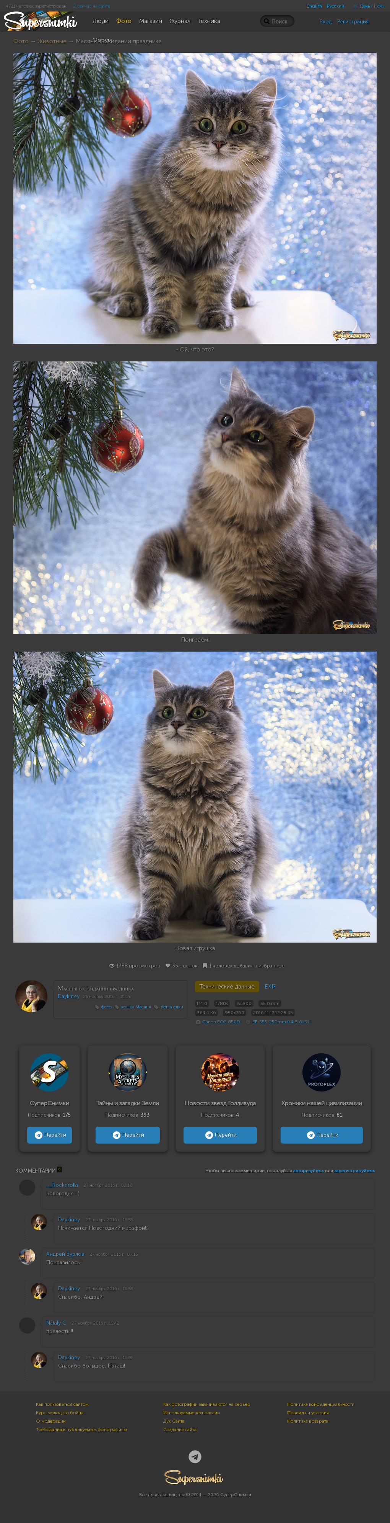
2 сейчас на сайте (91, 6)
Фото (21, 41)
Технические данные (227, 986)
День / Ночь (366, 6)
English (314, 6)
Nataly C (56, 1323)
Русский (335, 6)
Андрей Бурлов (65, 1254)
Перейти (49, 1135)
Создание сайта (180, 1429)
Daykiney (69, 996)
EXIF (270, 986)
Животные (52, 41)
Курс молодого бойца (59, 1412)
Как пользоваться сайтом (62, 1404)
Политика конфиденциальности (320, 1404)
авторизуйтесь (308, 1170)
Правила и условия (308, 1412)
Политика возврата (307, 1421)
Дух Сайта (174, 1421)
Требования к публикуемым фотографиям (81, 1429)
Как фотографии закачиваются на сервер (206, 1404)
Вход (326, 21)
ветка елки (172, 1007)
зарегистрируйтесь (354, 1170)
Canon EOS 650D (221, 1022)
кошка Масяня (136, 1007)
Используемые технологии (191, 1412)
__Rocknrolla (62, 1185)
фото (106, 1007)
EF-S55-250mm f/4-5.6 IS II (281, 1022)
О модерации (51, 1421)
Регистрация (353, 21)
